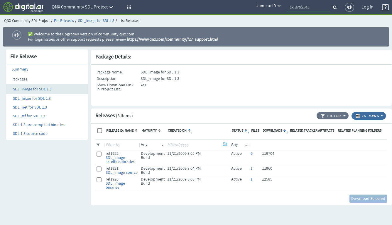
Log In (367, 7)
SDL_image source (122, 172)
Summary (19, 69)
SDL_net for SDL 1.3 (30, 107)
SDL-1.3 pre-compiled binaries (39, 125)
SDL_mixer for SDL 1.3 (32, 98)
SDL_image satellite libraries (120, 159)
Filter (331, 116)
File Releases (64, 20)
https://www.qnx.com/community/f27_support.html (172, 39)
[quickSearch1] (308, 7)
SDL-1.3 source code (30, 133)
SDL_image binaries (115, 185)
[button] (128, 7)
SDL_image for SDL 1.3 (96, 20)
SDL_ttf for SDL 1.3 (29, 116)
